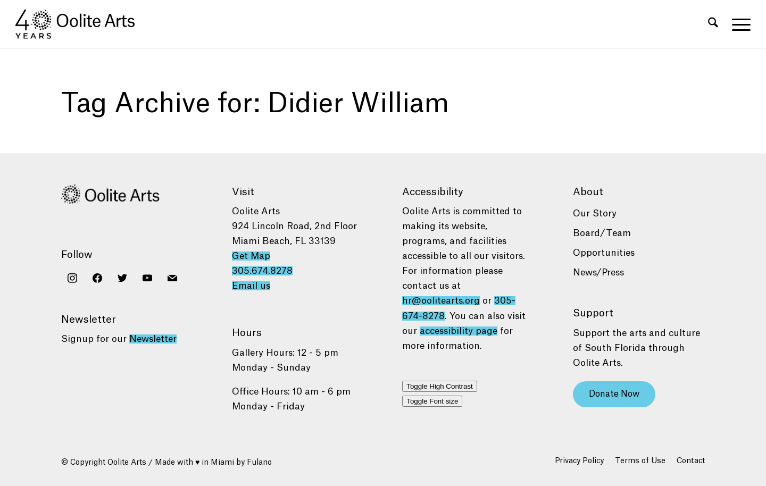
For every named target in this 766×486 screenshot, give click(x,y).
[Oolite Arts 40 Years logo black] (81, 24)
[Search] (713, 24)
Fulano (259, 462)
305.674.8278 (262, 270)
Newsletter (153, 338)
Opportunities (604, 252)
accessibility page (458, 331)
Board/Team (602, 233)
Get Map (251, 256)
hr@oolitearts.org (441, 300)
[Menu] (738, 24)
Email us (251, 285)
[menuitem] (713, 24)
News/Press (598, 272)
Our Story (595, 213)
